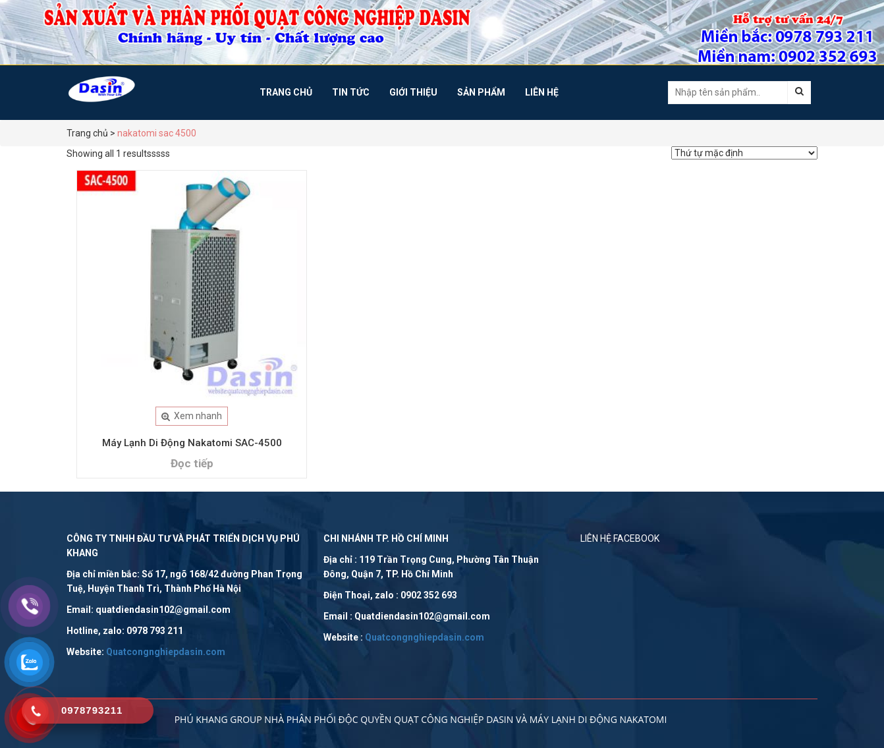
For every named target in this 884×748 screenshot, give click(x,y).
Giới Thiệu (413, 92)
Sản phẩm (481, 92)
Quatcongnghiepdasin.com (165, 652)
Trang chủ (286, 92)
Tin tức (351, 92)
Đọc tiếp (192, 463)
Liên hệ (542, 92)
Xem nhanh (191, 416)
